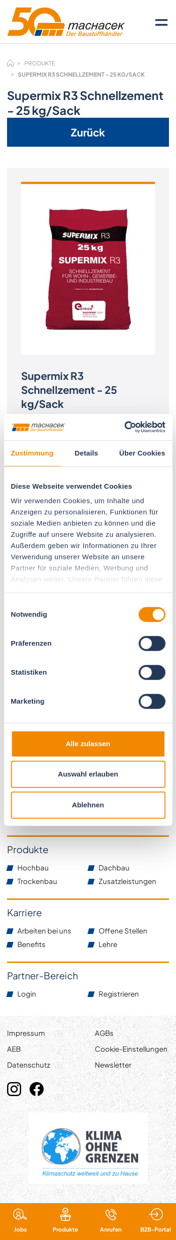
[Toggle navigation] (161, 22)
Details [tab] (86, 453)
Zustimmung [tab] (32, 453)
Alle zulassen (88, 744)
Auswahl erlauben (88, 774)
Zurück (88, 132)
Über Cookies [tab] (142, 453)
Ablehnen (88, 805)
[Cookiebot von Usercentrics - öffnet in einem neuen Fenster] (125, 427)
